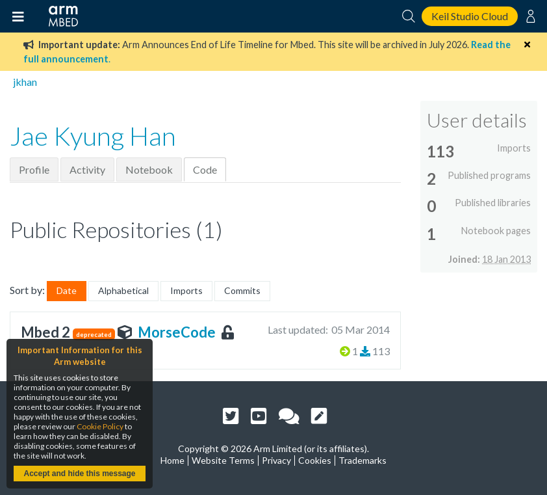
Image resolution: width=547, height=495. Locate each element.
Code (205, 169)
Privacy (276, 460)
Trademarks (362, 460)
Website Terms (223, 460)
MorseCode (177, 332)
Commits (242, 290)
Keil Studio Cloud (469, 16)
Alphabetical (123, 290)
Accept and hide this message (79, 473)
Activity (87, 169)
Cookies (314, 460)
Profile (34, 169)
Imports (186, 290)
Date (67, 290)
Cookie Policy (100, 426)
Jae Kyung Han (93, 136)
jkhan (25, 81)
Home (172, 460)
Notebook (149, 169)
